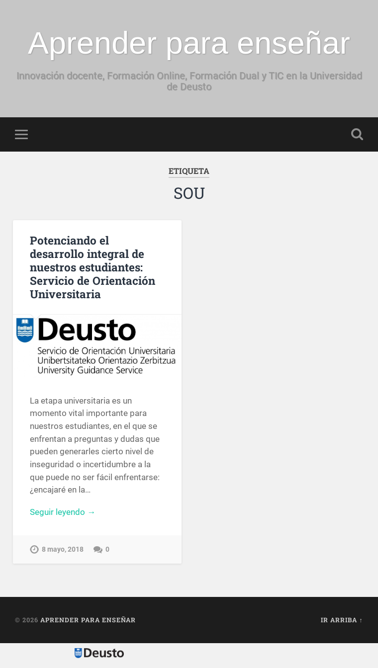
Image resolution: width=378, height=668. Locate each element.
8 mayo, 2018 (63, 549)
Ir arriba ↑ (342, 620)
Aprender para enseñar (189, 42)
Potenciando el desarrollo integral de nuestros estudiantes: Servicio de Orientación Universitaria (92, 267)
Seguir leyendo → (62, 512)
